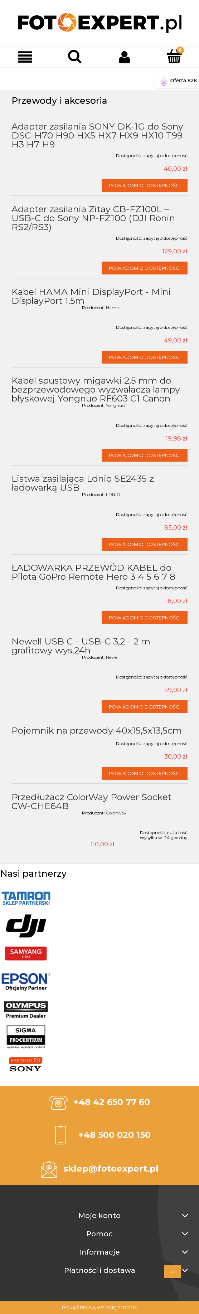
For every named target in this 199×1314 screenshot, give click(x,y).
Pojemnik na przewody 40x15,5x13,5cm (96, 730)
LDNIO (113, 494)
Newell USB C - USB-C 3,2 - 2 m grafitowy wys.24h (80, 646)
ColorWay (116, 813)
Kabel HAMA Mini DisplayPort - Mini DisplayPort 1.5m (91, 296)
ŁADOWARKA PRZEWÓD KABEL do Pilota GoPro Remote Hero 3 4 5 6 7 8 (93, 572)
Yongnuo (115, 405)
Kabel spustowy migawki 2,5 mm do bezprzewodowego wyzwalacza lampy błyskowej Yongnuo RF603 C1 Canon (95, 389)
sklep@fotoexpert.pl (111, 1168)
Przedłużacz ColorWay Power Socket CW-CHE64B (91, 801)
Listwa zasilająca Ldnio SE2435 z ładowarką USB (82, 483)
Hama (112, 307)
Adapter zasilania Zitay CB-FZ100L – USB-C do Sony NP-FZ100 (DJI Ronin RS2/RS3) (93, 218)
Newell (113, 657)
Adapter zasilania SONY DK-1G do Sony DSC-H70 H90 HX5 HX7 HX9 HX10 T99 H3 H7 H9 (97, 135)
